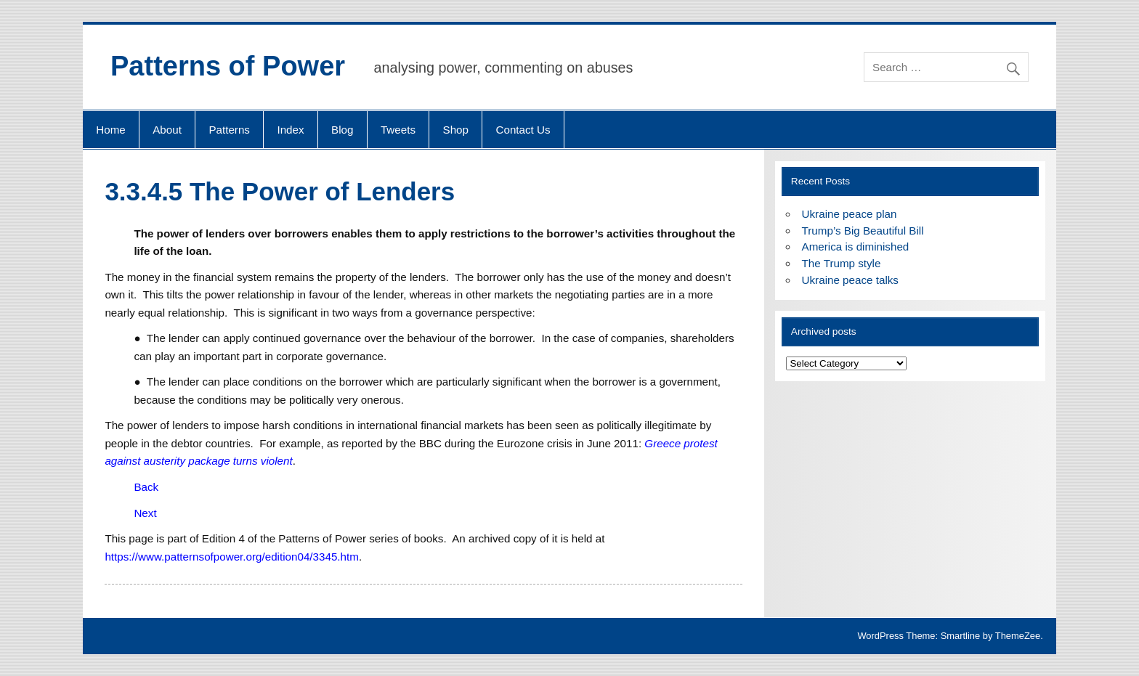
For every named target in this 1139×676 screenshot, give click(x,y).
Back (146, 487)
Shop (456, 129)
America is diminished (855, 246)
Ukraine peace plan (849, 214)
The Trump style (841, 263)
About (167, 129)
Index (290, 129)
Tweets (398, 129)
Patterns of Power (227, 66)
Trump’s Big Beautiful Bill (863, 230)
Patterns (229, 129)
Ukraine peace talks (850, 280)
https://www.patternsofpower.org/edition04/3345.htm (232, 556)
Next (145, 513)
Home (111, 129)
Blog (342, 129)
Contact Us (522, 129)
